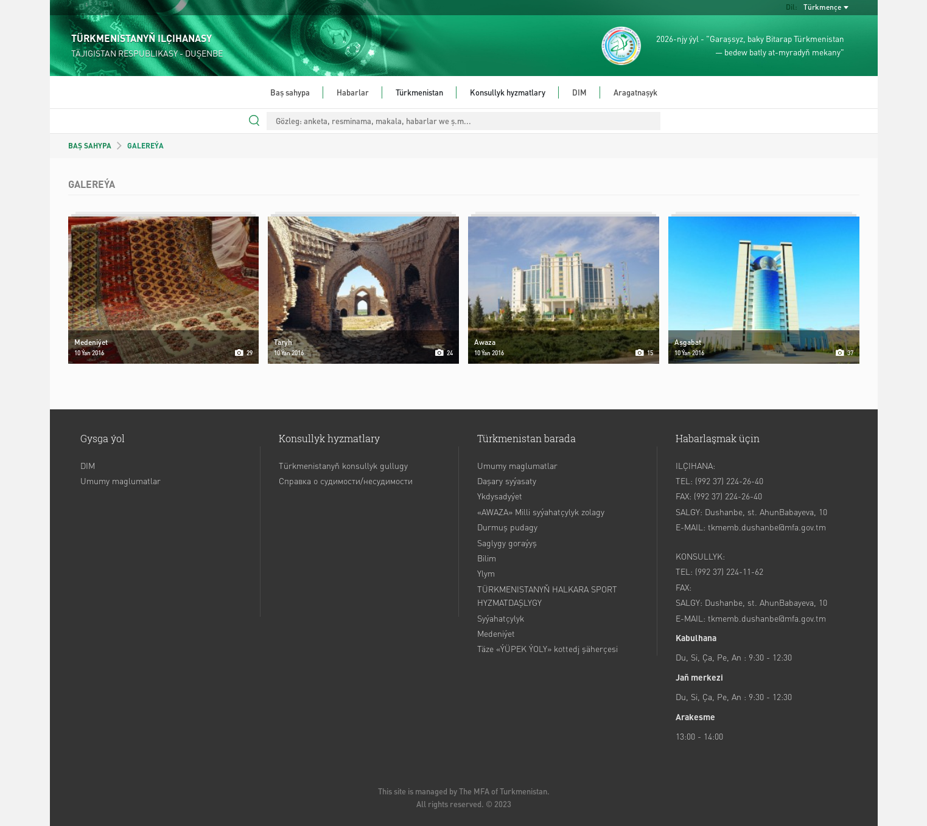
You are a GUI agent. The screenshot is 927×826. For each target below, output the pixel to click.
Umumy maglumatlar (120, 480)
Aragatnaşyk (635, 92)
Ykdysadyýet (499, 495)
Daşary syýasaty (506, 480)
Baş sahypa (290, 92)
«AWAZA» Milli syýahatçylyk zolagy (540, 511)
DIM (579, 92)
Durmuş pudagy (507, 526)
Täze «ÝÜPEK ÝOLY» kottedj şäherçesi (547, 648)
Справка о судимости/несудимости (346, 480)
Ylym (486, 572)
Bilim (486, 557)
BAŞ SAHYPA (89, 145)
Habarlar (353, 92)
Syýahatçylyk (500, 618)
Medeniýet (496, 633)
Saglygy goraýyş (507, 542)
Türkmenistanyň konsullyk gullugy (343, 465)
